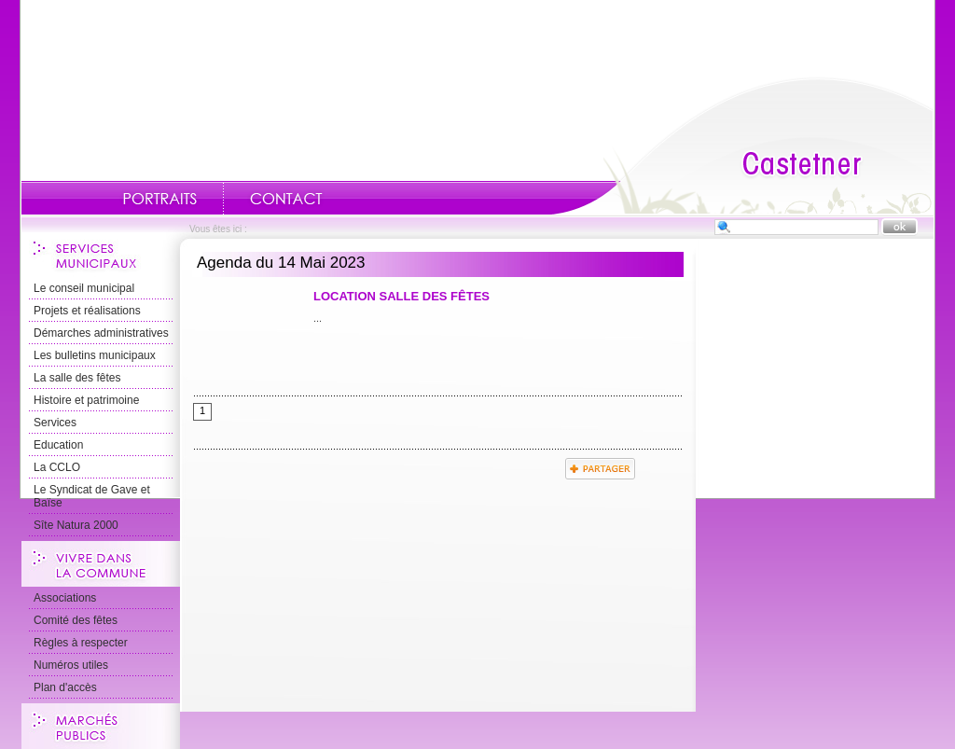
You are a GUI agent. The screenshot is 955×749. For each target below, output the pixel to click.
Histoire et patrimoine (86, 400)
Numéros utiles (71, 665)
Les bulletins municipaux (95, 355)
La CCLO (57, 467)
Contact (286, 198)
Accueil (742, 145)
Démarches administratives (101, 333)
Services (55, 422)
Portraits (159, 198)
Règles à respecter (81, 642)
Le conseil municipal (84, 288)
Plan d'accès (65, 687)
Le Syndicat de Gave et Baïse (92, 496)
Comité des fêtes (76, 620)
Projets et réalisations (87, 310)
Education (58, 444)
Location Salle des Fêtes (401, 296)
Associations (65, 597)
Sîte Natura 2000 (76, 525)
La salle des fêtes (77, 377)
